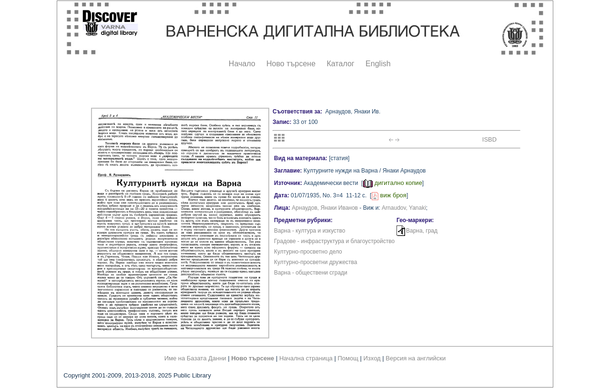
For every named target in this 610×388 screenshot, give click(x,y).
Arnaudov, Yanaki (404, 207)
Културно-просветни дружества (315, 262)
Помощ (347, 358)
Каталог (340, 64)
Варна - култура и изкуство (310, 230)
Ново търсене (290, 64)
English (378, 64)
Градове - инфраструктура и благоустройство (334, 241)
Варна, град (421, 230)
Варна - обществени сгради (310, 272)
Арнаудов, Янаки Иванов (325, 207)
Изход (372, 358)
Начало (242, 64)
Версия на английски (416, 358)
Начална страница (306, 358)
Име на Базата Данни (195, 358)
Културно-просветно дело (308, 251)
